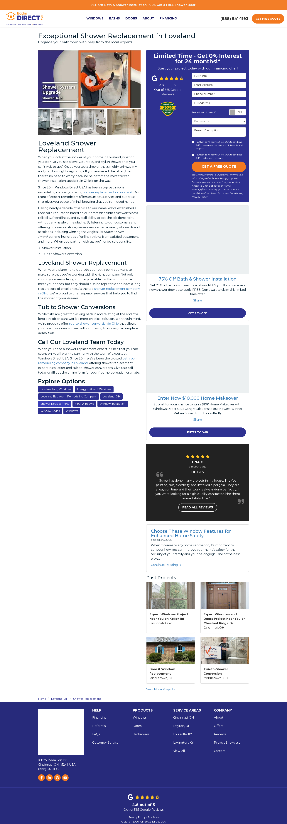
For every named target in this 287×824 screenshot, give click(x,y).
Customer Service (105, 742)
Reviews (220, 734)
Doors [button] (131, 18)
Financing (99, 717)
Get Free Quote (268, 18)
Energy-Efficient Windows (94, 389)
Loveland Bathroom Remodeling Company (68, 396)
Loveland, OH (111, 396)
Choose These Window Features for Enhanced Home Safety (191, 533)
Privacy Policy (199, 196)
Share (197, 300)
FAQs (96, 734)
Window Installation (112, 403)
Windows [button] (95, 18)
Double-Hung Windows (55, 389)
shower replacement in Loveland (107, 192)
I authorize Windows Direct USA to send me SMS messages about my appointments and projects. (217, 145)
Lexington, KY (183, 742)
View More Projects (160, 689)
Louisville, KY (182, 734)
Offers (218, 726)
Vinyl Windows (84, 403)
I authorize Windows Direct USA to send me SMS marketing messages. (217, 156)
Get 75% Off (197, 313)
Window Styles (50, 411)
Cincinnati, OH (183, 717)
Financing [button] (168, 18)
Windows (72, 411)
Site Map (153, 817)
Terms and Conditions (229, 193)
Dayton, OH (181, 726)
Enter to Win (197, 432)
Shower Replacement (54, 403)
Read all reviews (197, 507)
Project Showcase (227, 742)
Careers (219, 751)
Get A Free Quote (219, 167)
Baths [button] (114, 18)
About (218, 717)
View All (179, 751)
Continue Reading (166, 565)
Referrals (99, 726)
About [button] (148, 18)
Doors (137, 726)
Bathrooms (141, 734)
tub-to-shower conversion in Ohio (94, 323)
